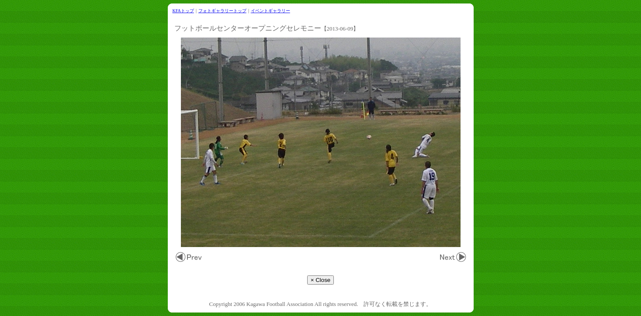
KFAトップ (183, 10)
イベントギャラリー (270, 10)
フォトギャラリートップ (222, 10)
